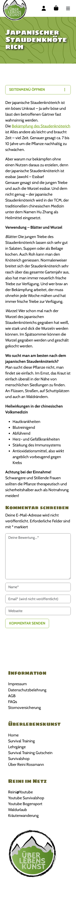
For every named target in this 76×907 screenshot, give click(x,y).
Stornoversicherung (24, 707)
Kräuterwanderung (23, 815)
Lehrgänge (17, 746)
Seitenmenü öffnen (38, 89)
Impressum (17, 683)
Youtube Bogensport (25, 803)
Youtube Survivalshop (26, 797)
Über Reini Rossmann (26, 764)
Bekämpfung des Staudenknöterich (41, 126)
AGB (12, 695)
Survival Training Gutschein (30, 752)
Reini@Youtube (20, 792)
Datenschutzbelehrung (27, 689)
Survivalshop (19, 758)
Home (13, 735)
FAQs (12, 701)
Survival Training (21, 740)
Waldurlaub (17, 809)
